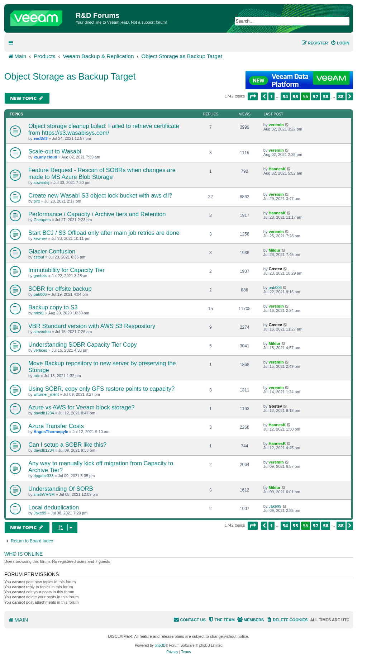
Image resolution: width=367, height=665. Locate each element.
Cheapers (42, 220)
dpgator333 (44, 476)
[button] (253, 96)
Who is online (23, 554)
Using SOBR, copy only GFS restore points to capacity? (101, 388)
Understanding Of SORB (60, 488)
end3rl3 (41, 138)
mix (37, 376)
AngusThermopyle (51, 431)
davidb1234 (44, 413)
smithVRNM (44, 494)
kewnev (40, 238)
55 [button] (295, 96)
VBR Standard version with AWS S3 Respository (91, 326)
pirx (37, 201)
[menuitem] (339, 43)
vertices (40, 350)
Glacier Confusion (51, 251)
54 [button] (285, 96)
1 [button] (271, 96)
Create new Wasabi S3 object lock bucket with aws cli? (100, 195)
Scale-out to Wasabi (54, 151)
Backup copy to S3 (53, 307)
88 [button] (341, 96)
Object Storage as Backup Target (69, 76)
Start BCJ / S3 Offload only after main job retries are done (104, 232)
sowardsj (41, 182)
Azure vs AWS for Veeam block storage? (81, 407)
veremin (275, 125)
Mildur (274, 250)
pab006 (40, 294)
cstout (39, 257)
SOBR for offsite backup (60, 288)
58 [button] (325, 96)
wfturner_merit (46, 394)
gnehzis (40, 276)
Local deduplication (53, 507)
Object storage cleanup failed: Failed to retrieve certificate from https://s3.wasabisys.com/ (103, 129)
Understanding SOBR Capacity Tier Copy (82, 344)
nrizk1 (39, 313)
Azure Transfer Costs (56, 426)
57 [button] (315, 96)
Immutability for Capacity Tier (66, 270)
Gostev (275, 269)
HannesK (277, 169)
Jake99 (40, 513)
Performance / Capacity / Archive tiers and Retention (97, 214)
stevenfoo (42, 331)
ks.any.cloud (45, 157)
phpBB (160, 645)
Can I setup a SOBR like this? (67, 444)
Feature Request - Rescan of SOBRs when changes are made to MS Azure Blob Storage (102, 173)
